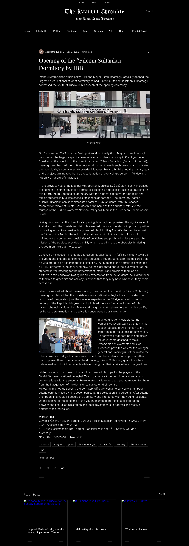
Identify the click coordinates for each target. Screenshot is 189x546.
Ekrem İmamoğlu (87, 444)
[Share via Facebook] (40, 467)
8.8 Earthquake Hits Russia (91, 529)
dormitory (120, 444)
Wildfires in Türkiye (136, 529)
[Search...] (153, 11)
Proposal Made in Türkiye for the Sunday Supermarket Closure (46, 531)
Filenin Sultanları (138, 444)
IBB (42, 450)
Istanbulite (41, 31)
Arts (111, 31)
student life (105, 444)
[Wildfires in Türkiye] (143, 512)
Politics (57, 31)
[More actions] (148, 52)
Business (72, 31)
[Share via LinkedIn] (55, 467)
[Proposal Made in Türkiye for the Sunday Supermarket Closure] (45, 512)
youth (71, 444)
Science (98, 31)
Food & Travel (139, 31)
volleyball (58, 444)
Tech (85, 31)
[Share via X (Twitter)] (47, 467)
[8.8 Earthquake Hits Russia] (94, 512)
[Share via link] (62, 467)
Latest (27, 31)
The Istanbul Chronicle (94, 11)
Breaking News (46, 457)
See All (162, 494)
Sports (122, 31)
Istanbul (45, 444)
